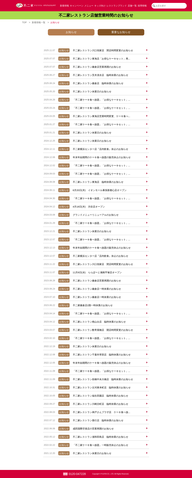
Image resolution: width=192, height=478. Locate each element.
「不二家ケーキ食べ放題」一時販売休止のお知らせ (85, 445)
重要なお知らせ (120, 32)
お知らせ (71, 32)
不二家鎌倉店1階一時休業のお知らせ (78, 305)
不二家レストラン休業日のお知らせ (77, 91)
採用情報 (142, 5)
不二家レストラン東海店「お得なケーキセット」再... (86, 59)
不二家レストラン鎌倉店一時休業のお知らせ (82, 289)
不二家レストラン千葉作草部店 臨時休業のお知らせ (87, 355)
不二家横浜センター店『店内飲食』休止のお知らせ (85, 149)
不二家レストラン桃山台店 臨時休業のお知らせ (84, 322)
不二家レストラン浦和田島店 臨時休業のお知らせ (85, 437)
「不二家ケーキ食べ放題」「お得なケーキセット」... (86, 100)
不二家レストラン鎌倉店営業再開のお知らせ (82, 67)
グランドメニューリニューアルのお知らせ (81, 215)
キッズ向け (100, 5)
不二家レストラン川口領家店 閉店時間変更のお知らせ (88, 50)
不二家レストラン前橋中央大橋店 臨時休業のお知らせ (88, 379)
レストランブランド (117, 5)
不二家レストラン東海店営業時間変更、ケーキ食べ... (86, 116)
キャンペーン (76, 5)
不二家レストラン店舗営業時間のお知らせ (96, 15)
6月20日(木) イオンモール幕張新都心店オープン (85, 190)
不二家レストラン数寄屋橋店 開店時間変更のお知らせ (88, 330)
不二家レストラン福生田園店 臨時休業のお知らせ (85, 396)
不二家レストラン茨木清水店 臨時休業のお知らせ (85, 75)
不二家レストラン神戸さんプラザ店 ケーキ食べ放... (86, 412)
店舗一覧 (132, 5)
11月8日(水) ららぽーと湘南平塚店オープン (82, 272)
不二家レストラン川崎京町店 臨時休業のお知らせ (85, 404)
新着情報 (64, 5)
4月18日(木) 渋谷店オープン (74, 207)
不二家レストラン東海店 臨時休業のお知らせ (83, 182)
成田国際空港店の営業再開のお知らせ (78, 429)
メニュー (88, 5)
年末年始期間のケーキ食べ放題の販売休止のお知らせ (87, 157)
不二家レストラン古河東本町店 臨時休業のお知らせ (87, 387)
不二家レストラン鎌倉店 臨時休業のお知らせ (83, 83)
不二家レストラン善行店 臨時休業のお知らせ (83, 420)
